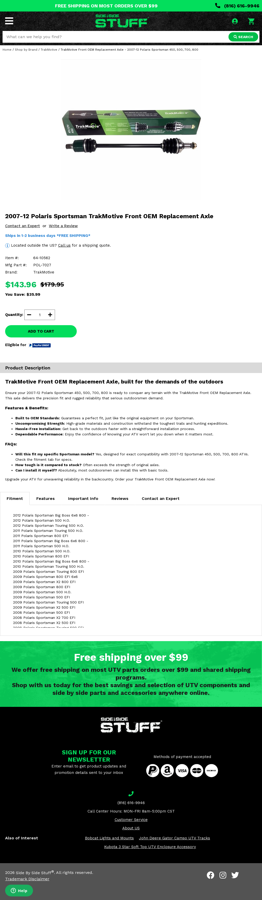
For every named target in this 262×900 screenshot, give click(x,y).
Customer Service (131, 819)
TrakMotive (49, 49)
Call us (64, 245)
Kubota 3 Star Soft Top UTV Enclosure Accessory (150, 846)
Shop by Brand (26, 49)
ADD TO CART (41, 331)
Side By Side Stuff (35, 872)
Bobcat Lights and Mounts (109, 838)
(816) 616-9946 (237, 5)
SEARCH (243, 37)
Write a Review (63, 226)
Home (7, 49)
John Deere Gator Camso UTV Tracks (174, 838)
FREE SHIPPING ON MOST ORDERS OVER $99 (106, 5)
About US (131, 828)
